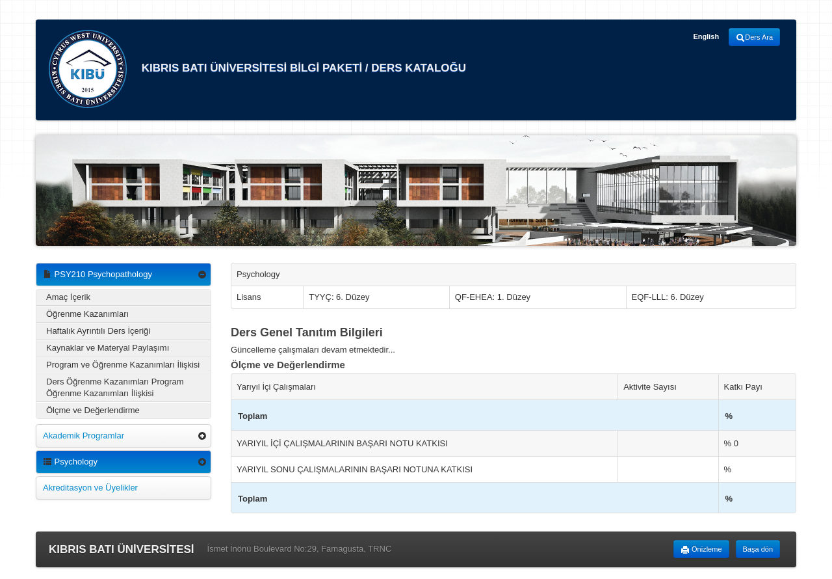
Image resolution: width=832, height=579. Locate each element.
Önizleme (701, 549)
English (706, 36)
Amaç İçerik (68, 297)
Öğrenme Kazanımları (87, 314)
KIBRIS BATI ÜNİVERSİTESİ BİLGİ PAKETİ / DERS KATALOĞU (257, 69)
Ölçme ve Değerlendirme (93, 410)
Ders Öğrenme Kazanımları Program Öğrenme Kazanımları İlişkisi (115, 387)
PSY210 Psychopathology (97, 274)
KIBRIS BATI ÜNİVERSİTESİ (121, 549)
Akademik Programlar (83, 435)
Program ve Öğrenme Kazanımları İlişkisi (123, 365)
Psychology (70, 461)
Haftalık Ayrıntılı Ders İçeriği (98, 331)
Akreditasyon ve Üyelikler (90, 487)
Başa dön (758, 549)
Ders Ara (754, 37)
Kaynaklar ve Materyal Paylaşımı (107, 348)
